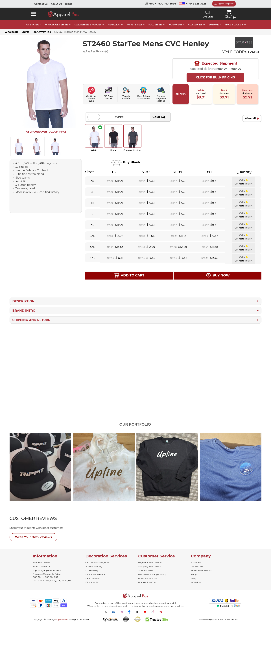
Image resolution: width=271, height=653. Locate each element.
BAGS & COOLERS (234, 24)
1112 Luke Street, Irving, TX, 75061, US (52, 580)
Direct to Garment (95, 574)
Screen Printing (94, 566)
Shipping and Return (31, 320)
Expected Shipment (215, 63)
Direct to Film (93, 582)
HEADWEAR (114, 24)
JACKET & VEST (134, 24)
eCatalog (196, 582)
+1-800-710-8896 (41, 562)
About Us (56, 3)
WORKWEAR (175, 24)
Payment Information (149, 562)
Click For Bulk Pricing (215, 77)
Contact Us (40, 3)
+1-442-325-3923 (192, 3)
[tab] (40, 518)
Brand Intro (24, 310)
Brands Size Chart (147, 582)
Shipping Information (149, 566)
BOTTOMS (214, 24)
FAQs (194, 574)
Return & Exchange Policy (152, 574)
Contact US (197, 566)
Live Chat (207, 14)
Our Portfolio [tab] (135, 424)
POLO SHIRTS (155, 24)
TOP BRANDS (32, 24)
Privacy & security (147, 578)
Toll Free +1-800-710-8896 (159, 3)
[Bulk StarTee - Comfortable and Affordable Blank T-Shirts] (244, 42)
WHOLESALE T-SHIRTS (56, 24)
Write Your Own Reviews (33, 537)
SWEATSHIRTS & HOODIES (88, 24)
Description (23, 301)
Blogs (68, 3)
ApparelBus (61, 619)
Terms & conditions (201, 570)
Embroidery (92, 570)
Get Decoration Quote (97, 562)
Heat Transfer (93, 578)
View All (250, 118)
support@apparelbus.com (47, 570)
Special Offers (145, 570)
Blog (193, 578)
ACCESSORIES (195, 24)
